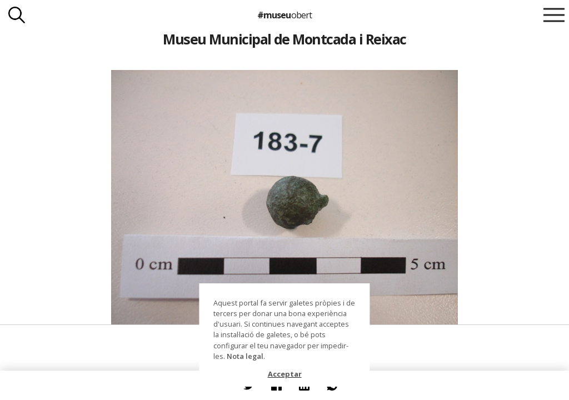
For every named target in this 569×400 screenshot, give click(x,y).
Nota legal (245, 356)
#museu (284, 15)
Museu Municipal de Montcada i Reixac (284, 38)
